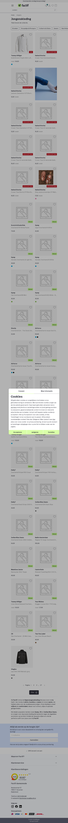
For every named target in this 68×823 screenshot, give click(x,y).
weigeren (35, 432)
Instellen (51, 432)
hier (54, 419)
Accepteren (17, 432)
